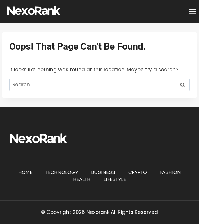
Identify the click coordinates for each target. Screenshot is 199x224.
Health (81, 179)
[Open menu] (192, 11)
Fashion (170, 172)
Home (25, 172)
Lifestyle (115, 179)
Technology (61, 172)
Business (103, 172)
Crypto (137, 172)
